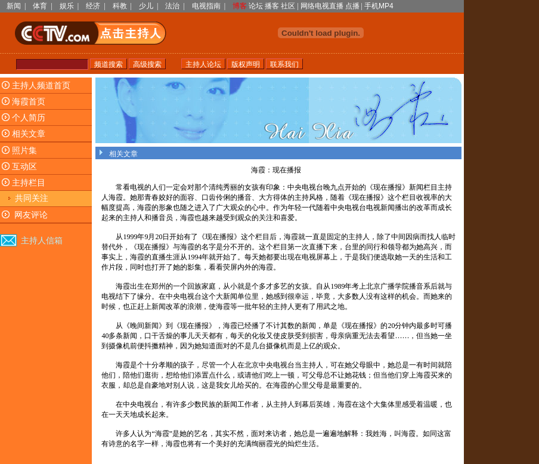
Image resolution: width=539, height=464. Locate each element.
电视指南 (206, 6)
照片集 (24, 150)
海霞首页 (28, 101)
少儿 (146, 6)
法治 (172, 6)
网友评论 (31, 215)
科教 (120, 6)
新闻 (14, 6)
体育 (40, 6)
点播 (352, 6)
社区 (288, 6)
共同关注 (31, 198)
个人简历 (28, 117)
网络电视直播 (322, 6)
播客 (272, 6)
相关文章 (28, 133)
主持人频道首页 (41, 85)
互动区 (24, 166)
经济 (93, 6)
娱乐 (67, 6)
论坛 (256, 6)
